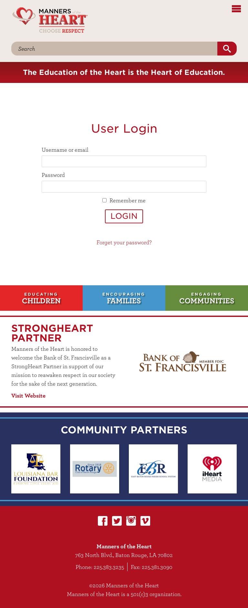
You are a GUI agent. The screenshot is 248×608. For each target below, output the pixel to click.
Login (124, 216)
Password (53, 174)
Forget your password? (124, 242)
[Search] (114, 49)
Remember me (127, 200)
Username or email (65, 149)
